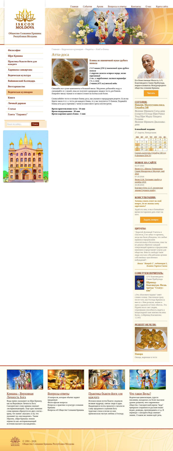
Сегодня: (141, 102)
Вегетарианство (16, 86)
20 (137, 147)
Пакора (139, 354)
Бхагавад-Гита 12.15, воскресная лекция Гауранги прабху (149, 189)
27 (137, 149)
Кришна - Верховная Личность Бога (20, 395)
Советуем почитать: (149, 273)
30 (151, 149)
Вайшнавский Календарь (21, 81)
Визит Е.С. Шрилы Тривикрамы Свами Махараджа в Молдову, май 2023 (149, 171)
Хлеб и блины (102, 49)
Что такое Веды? (140, 393)
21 (142, 147)
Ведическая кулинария (20, 92)
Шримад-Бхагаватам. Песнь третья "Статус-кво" (156, 286)
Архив (100, 6)
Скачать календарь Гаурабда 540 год (150, 153)
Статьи (12, 109)
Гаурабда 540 (142, 107)
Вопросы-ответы (58, 393)
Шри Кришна (15, 56)
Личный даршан (17, 103)
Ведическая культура (19, 75)
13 (137, 144)
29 (146, 149)
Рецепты (89, 49)
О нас (148, 6)
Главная (74, 6)
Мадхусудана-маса (154, 105)
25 (160, 147)
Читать (151, 93)
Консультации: (145, 197)
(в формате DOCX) (143, 155)
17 (156, 144)
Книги (11, 97)
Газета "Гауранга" (18, 114)
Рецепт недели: (145, 324)
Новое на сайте (145, 162)
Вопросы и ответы (117, 6)
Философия (14, 50)
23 (151, 147)
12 (165, 142)
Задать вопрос (150, 219)
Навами (139, 105)
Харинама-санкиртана (20, 70)
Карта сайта (162, 6)
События (87, 6)
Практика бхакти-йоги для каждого (22, 62)
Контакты (136, 6)
